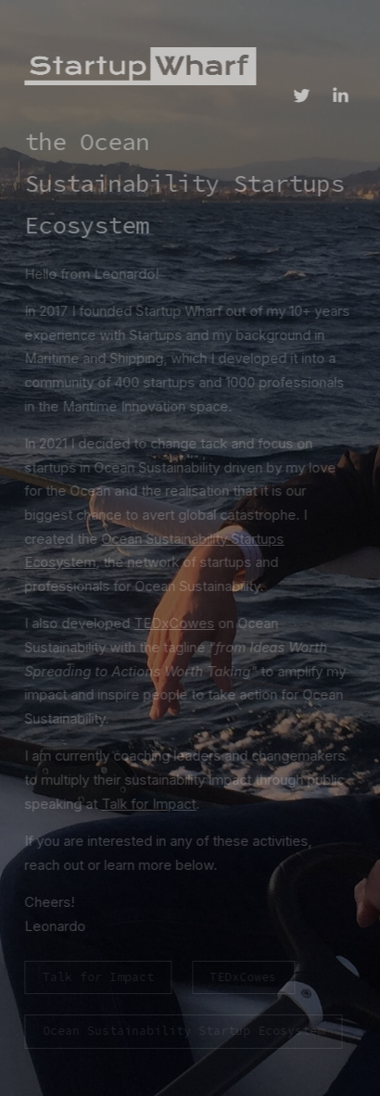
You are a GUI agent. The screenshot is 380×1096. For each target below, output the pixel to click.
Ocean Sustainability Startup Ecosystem (182, 1031)
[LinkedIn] (338, 95)
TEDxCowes (173, 623)
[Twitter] (299, 95)
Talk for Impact (147, 804)
